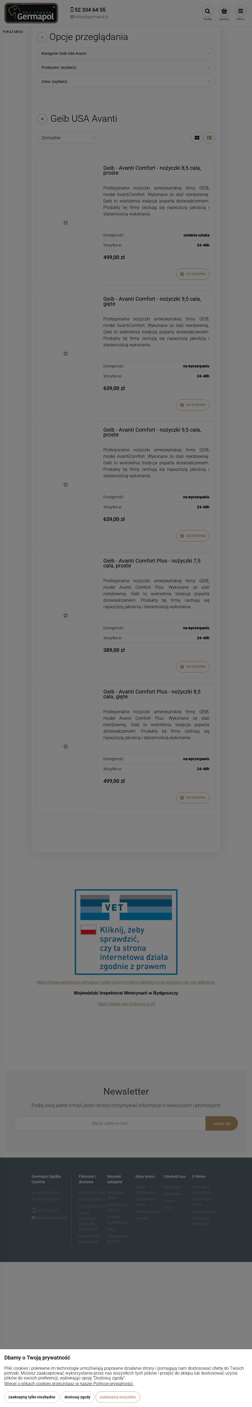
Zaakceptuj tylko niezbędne (31, 1397)
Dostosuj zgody (77, 1397)
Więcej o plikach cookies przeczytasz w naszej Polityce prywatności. (69, 1383)
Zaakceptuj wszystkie (118, 1397)
